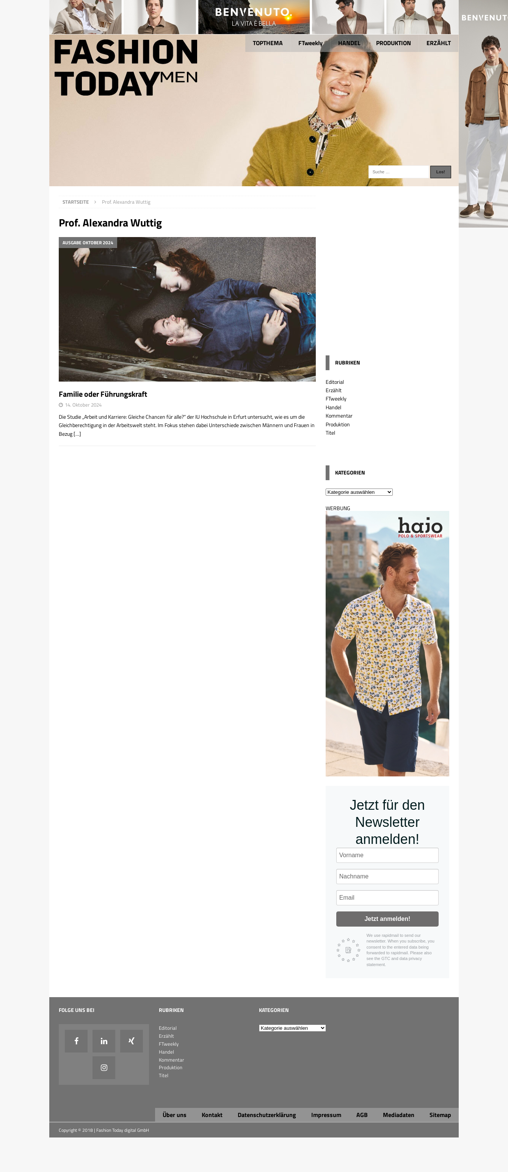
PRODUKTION (393, 42)
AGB (362, 1114)
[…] (77, 434)
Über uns (175, 1114)
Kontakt (212, 1114)
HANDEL (349, 42)
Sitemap (440, 1114)
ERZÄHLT (438, 42)
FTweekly (310, 42)
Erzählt (334, 390)
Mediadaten (398, 1114)
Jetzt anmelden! (387, 919)
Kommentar (339, 415)
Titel (330, 433)
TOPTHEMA (268, 42)
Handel (333, 407)
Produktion (338, 424)
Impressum (326, 1114)
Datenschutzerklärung (267, 1114)
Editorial (335, 382)
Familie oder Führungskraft (103, 394)
